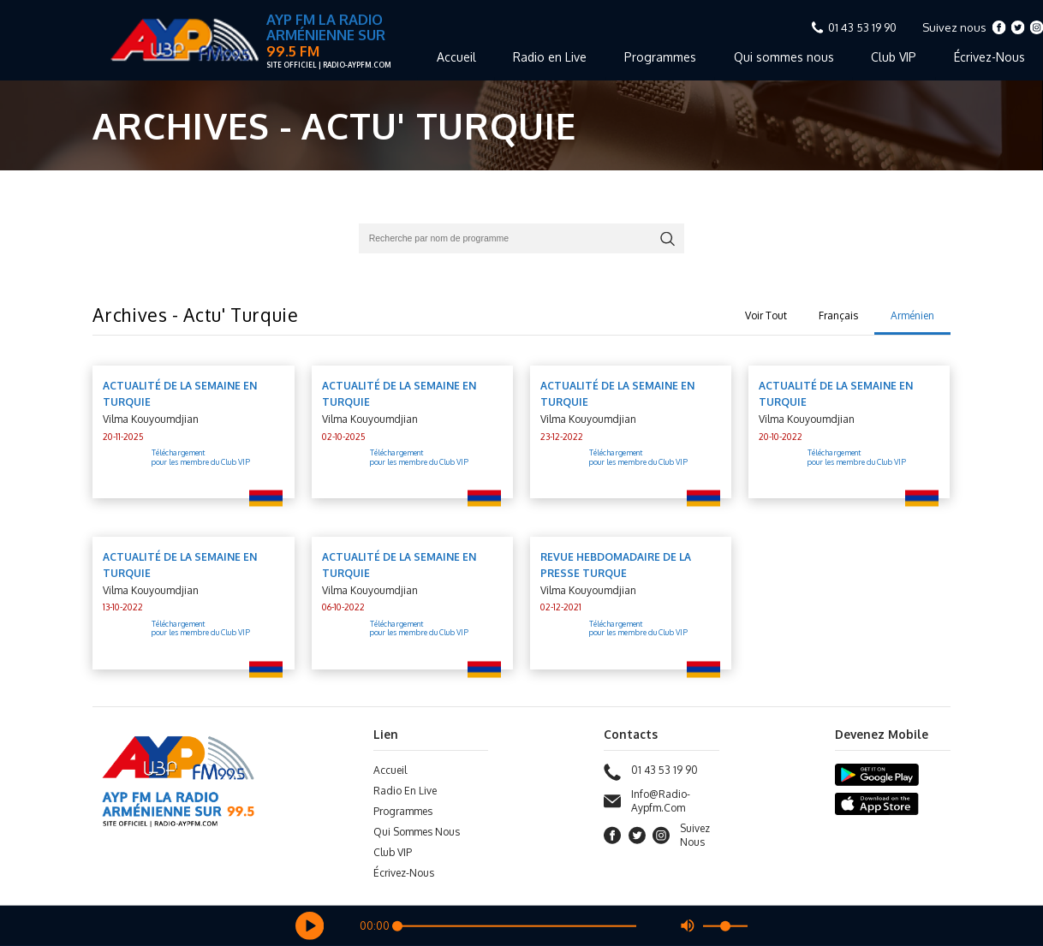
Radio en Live (550, 57)
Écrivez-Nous (403, 872)
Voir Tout (766, 315)
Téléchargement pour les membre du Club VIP (201, 458)
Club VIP (893, 57)
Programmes (660, 57)
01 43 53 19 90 (862, 27)
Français (838, 315)
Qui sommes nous (784, 57)
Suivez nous (954, 27)
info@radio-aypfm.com (647, 801)
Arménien (912, 315)
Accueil (456, 57)
